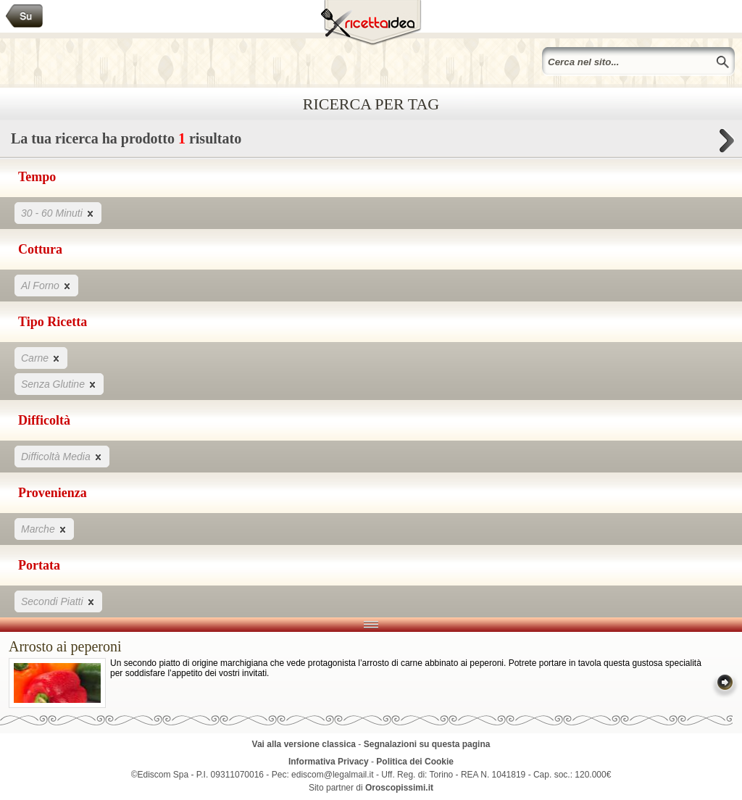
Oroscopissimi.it (399, 788)
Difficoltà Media (62, 456)
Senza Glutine (59, 384)
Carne (41, 357)
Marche (44, 528)
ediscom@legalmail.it (332, 775)
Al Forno (46, 285)
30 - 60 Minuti (58, 213)
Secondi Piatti (58, 601)
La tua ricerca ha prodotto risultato (371, 142)
